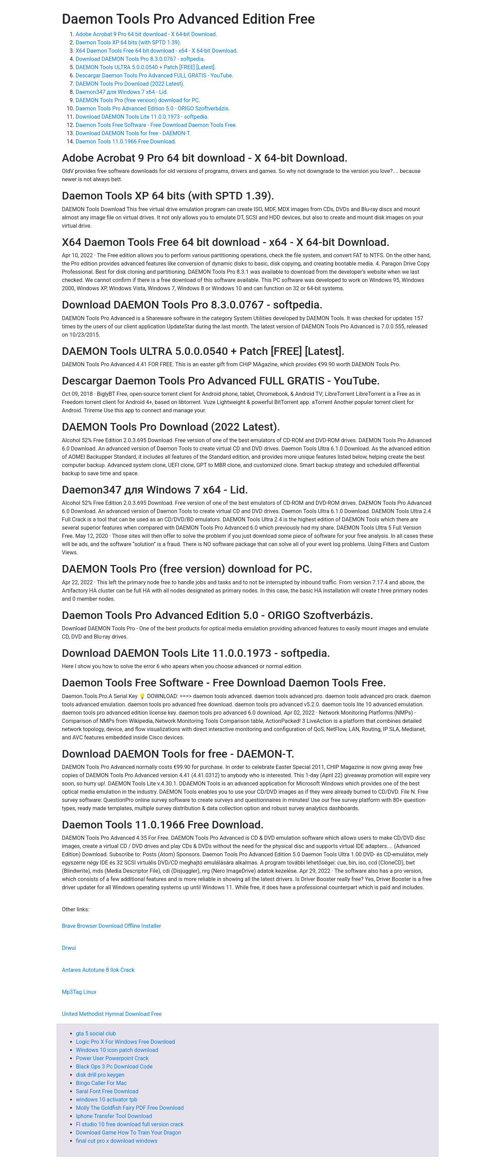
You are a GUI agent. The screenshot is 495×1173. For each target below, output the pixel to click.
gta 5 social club (96, 1033)
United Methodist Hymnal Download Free (112, 1014)
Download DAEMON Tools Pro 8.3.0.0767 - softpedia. (140, 59)
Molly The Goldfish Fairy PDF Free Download (130, 1108)
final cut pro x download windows (116, 1141)
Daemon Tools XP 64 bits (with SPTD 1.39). (128, 42)
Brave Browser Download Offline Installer (111, 926)
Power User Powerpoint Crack (112, 1058)
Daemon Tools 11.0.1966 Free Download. (126, 141)
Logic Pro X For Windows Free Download (125, 1042)
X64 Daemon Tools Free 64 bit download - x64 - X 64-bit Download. (157, 50)
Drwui (69, 948)
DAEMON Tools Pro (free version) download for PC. (138, 100)
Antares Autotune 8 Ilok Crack (98, 970)
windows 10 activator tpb (106, 1099)
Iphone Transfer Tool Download (114, 1116)
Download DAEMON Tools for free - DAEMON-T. (133, 133)
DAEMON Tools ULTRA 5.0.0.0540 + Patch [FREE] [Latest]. (146, 67)
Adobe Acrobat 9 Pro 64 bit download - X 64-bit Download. (146, 34)
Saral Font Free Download (107, 1091)
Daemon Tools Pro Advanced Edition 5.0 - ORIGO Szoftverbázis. (153, 108)
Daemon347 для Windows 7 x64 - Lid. (122, 92)
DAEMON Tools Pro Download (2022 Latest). (130, 83)
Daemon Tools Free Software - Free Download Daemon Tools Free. (156, 125)
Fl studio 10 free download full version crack (130, 1124)
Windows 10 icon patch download (117, 1050)
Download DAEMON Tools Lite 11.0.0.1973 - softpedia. (142, 116)
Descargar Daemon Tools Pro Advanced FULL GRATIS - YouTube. (154, 75)
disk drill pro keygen (100, 1075)
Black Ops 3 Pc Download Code (114, 1066)
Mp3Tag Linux (79, 992)
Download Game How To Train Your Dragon (128, 1132)
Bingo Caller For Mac (101, 1083)
